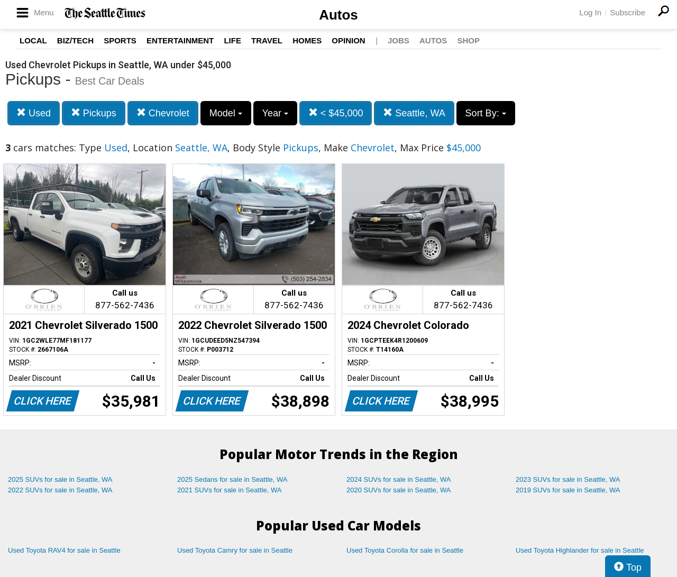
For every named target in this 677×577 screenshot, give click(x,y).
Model (225, 113)
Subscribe (627, 12)
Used (33, 112)
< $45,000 (335, 112)
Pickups (93, 112)
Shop (468, 40)
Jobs (398, 40)
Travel (266, 40)
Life (232, 40)
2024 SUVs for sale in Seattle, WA (398, 479)
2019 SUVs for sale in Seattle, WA (568, 490)
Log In (590, 12)
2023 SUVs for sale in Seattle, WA (568, 479)
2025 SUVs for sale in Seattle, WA (60, 479)
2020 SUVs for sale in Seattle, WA (398, 490)
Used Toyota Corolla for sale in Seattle (404, 550)
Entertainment (180, 40)
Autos (338, 15)
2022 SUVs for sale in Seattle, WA (60, 490)
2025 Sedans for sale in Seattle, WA (232, 479)
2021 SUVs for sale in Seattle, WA (229, 490)
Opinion (348, 40)
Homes (307, 40)
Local (33, 40)
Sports (120, 40)
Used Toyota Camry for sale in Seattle (234, 550)
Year (275, 113)
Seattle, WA (414, 112)
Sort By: (485, 113)
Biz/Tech (75, 40)
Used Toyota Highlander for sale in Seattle (580, 550)
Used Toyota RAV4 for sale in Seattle (64, 550)
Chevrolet (162, 112)
